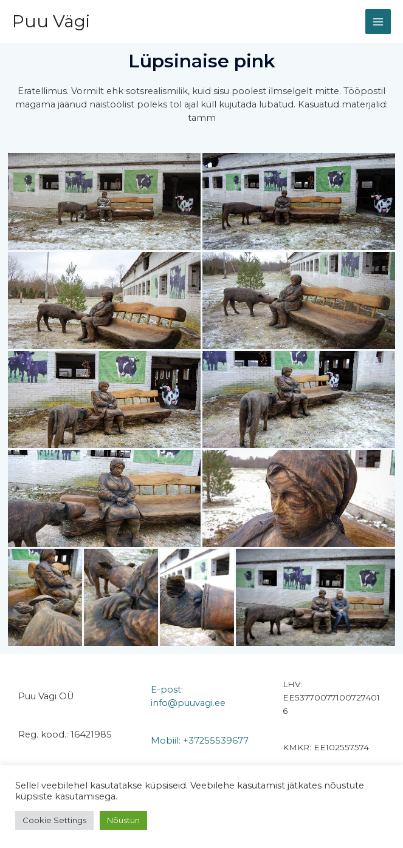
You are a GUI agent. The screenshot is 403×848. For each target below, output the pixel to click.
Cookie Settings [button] (54, 820)
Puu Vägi (51, 21)
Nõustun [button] (123, 820)
